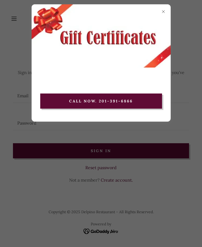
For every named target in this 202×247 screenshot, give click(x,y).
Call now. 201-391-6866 (101, 101)
